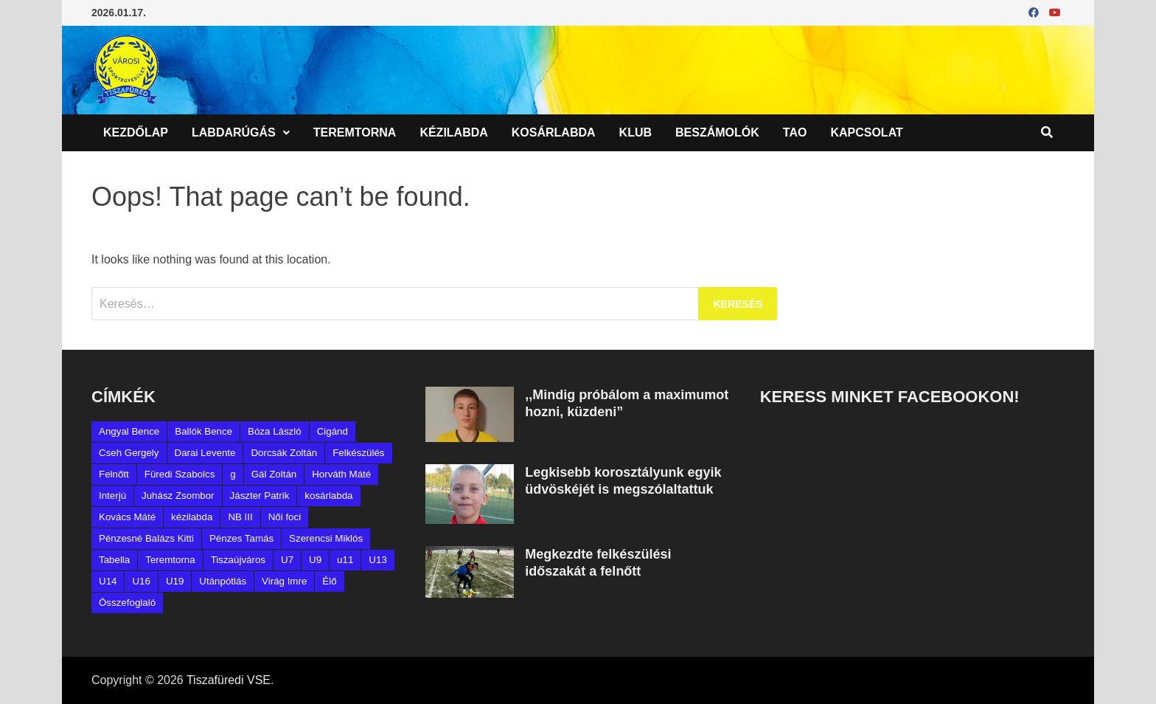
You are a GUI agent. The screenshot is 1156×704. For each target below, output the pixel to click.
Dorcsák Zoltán (284, 452)
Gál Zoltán (274, 474)
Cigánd (332, 431)
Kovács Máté (127, 516)
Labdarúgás (234, 132)
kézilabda (191, 516)
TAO (795, 132)
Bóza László (275, 431)
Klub (635, 132)
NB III (240, 516)
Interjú (112, 495)
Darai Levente (205, 452)
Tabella (114, 559)
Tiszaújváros (238, 559)
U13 (377, 559)
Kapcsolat (866, 132)
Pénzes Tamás (241, 538)
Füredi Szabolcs (179, 474)
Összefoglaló (127, 602)
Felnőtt (114, 474)
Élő (329, 581)
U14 (107, 581)
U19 (175, 581)
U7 (287, 559)
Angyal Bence (129, 431)
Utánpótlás (222, 581)
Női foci (284, 516)
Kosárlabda (554, 132)
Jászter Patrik (260, 495)
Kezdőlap (135, 132)
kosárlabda (328, 495)
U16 (141, 581)
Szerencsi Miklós (326, 538)
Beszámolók (717, 132)
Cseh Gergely (129, 452)
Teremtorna (355, 132)
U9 (315, 559)
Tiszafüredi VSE (229, 680)
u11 (345, 559)
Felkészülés (358, 452)
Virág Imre (284, 581)
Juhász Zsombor (178, 495)
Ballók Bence (203, 431)
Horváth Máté (341, 474)
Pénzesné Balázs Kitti (146, 538)
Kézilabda (453, 132)
